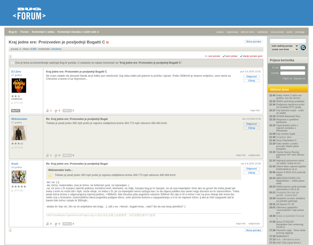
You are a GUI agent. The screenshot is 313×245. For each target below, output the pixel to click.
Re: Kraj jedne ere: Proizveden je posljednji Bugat (77, 119)
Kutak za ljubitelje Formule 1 (290, 217)
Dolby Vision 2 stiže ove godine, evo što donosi (289, 96)
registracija (232, 32)
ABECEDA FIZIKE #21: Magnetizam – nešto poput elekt (290, 181)
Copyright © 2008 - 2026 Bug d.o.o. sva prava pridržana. (156, 243)
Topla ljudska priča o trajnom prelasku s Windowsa (287, 128)
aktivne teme (247, 32)
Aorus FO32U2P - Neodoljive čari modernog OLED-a (289, 224)
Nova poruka (253, 41)
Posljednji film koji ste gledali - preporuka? (287, 193)
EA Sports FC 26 (285, 204)
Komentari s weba (43, 31)
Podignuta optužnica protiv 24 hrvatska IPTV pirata (290, 105)
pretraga (299, 32)
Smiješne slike (283, 137)
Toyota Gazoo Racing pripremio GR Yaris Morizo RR (290, 155)
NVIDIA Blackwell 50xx (288, 116)
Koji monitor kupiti (285, 133)
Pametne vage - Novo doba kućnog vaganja (290, 231)
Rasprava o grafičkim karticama (287, 120)
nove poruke (277, 32)
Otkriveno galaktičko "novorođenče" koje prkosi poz (290, 210)
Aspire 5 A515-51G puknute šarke (291, 173)
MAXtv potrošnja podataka (290, 101)
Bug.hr (13, 31)
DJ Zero (16, 71)
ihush (15, 163)
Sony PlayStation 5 (286, 140)
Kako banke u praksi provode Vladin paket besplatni (287, 146)
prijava (219, 32)
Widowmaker (19, 119)
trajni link (255, 110)
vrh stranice (301, 238)
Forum (24, 31)
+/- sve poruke (212, 56)
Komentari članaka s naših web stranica (82, 31)
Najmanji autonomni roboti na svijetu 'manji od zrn (290, 161)
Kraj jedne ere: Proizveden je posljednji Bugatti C (150, 62)
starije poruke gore (253, 56)
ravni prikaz (231, 56)
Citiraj (251, 80)
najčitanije (262, 32)
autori (290, 32)
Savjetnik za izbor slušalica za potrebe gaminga (290, 199)
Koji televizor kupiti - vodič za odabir (290, 111)
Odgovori (251, 76)
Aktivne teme (279, 89)
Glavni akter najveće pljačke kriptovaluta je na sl (291, 167)
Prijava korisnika (282, 60)
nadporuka (254, 155)
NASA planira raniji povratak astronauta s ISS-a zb (291, 187)
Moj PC (15, 110)
